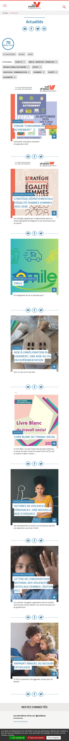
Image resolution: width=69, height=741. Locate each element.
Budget (22, 54)
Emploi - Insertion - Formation (41, 62)
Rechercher (64, 6)
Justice (35, 67)
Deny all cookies (36, 738)
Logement (37, 72)
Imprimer (44, 28)
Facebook (31, 28)
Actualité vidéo (9, 54)
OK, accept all (17, 738)
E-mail (24, 28)
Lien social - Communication (15, 72)
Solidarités (8, 77)
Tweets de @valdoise (20, 722)
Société (51, 72)
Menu (5, 6)
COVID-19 (18, 62)
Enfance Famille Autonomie (14, 67)
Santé (30, 54)
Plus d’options (54, 738)
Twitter (37, 28)
